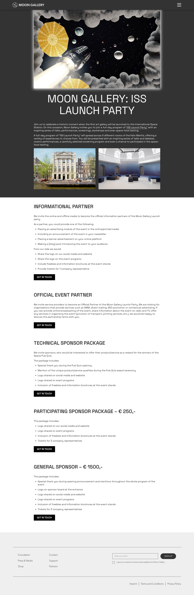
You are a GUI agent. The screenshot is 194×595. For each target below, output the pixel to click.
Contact (53, 555)
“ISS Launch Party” (136, 127)
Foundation (24, 555)
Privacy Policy (174, 584)
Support (53, 561)
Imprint (133, 584)
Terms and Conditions (152, 584)
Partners (53, 566)
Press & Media (25, 561)
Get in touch (44, 277)
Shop (21, 566)
